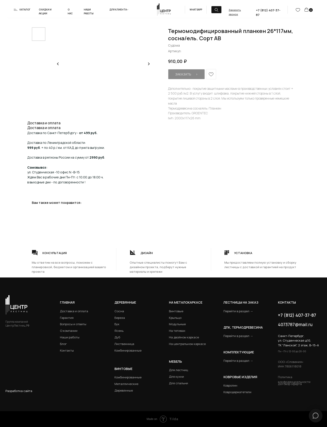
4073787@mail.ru (295, 324)
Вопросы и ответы (73, 324)
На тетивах (177, 331)
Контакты (67, 350)
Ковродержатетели (237, 392)
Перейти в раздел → (238, 311)
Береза (119, 318)
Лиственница (124, 344)
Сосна (119, 311)
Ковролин (230, 385)
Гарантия (67, 318)
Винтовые (176, 311)
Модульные (177, 324)
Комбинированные (127, 350)
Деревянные (125, 302)
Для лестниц (178, 370)
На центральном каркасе (187, 344)
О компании (68, 331)
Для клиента (118, 9)
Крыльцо (175, 318)
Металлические (126, 384)
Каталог (25, 9)
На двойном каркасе (184, 337)
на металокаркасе (185, 302)
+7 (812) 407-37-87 (297, 315)
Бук (116, 324)
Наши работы (69, 337)
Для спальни (178, 383)
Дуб (117, 337)
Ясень (119, 331)
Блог (63, 344)
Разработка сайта (18, 391)
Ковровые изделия (240, 377)
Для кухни (176, 377)
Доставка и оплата (74, 311)
